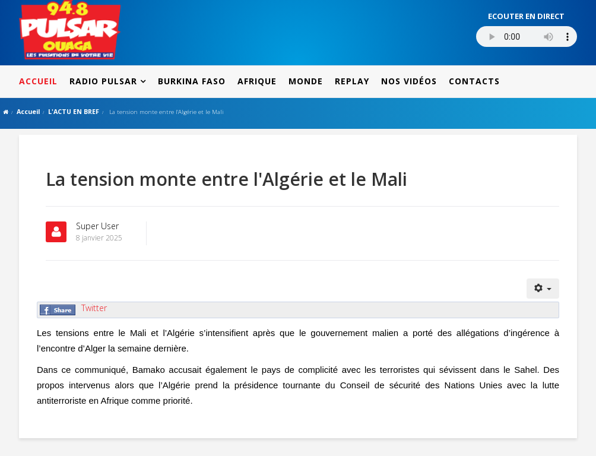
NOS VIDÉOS (409, 81)
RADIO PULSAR (103, 81)
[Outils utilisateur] (543, 288)
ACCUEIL (38, 81)
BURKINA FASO (192, 81)
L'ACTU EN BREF (73, 111)
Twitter (94, 308)
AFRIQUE (257, 81)
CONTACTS (474, 81)
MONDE (306, 81)
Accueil (28, 111)
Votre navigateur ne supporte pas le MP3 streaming (526, 36)
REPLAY (352, 81)
